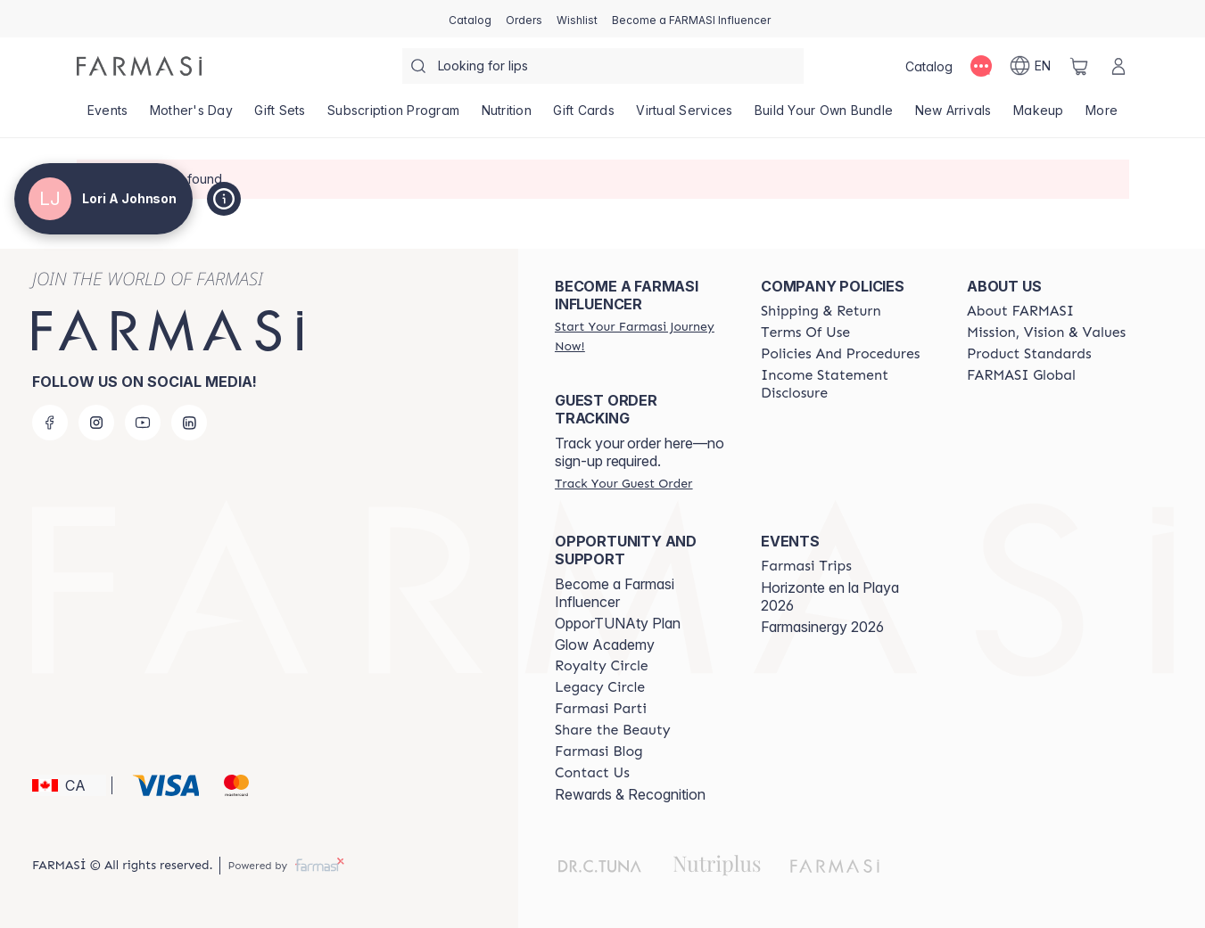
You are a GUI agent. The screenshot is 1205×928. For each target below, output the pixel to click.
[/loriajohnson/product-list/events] (108, 115)
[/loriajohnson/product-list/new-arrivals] (953, 115)
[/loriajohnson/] (139, 66)
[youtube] (143, 422)
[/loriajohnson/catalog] (470, 18)
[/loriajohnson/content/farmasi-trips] (806, 566)
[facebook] (50, 422)
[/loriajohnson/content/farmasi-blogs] (599, 751)
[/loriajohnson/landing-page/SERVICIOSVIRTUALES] (684, 115)
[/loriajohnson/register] (524, 18)
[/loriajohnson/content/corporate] (1021, 375)
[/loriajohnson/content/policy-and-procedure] (840, 354)
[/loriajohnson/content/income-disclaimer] (848, 384)
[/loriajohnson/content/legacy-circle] (600, 687)
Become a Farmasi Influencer (614, 593)
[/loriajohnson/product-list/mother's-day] (191, 115)
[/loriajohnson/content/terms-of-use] (805, 332)
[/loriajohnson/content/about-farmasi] (1020, 311)
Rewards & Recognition (630, 794)
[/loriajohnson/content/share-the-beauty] (613, 730)
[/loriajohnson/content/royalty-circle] (601, 666)
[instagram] (96, 422)
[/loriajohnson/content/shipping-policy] (821, 311)
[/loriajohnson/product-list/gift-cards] (583, 115)
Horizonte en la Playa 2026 (830, 596)
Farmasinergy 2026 (822, 627)
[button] (69, 785)
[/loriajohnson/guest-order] (623, 483)
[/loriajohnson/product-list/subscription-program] (394, 115)
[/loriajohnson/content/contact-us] (592, 773)
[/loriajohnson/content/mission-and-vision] (1046, 332)
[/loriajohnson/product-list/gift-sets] (280, 115)
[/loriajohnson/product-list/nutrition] (506, 115)
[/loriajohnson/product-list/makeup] (1039, 115)
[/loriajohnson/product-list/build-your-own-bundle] (824, 115)
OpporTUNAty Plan (618, 623)
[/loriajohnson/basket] (1079, 66)
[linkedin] (189, 422)
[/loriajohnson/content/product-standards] (1029, 354)
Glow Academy (605, 644)
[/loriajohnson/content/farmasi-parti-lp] (601, 709)
